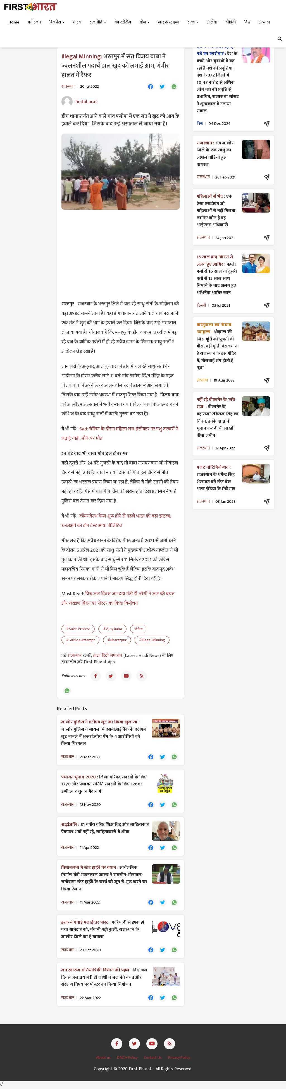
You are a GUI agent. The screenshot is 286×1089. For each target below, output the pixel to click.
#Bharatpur (117, 640)
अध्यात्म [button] (264, 22)
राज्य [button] (192, 22)
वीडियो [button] (230, 22)
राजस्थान (75, 656)
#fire (139, 629)
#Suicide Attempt (80, 640)
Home (13, 22)
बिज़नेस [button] (57, 22)
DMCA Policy (127, 1060)
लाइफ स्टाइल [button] (168, 22)
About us (103, 1060)
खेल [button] (145, 22)
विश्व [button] (247, 22)
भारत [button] (77, 22)
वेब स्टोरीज (123, 22)
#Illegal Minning (152, 640)
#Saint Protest (78, 629)
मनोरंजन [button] (34, 22)
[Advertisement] (120, 255)
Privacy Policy (179, 1060)
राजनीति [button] (97, 22)
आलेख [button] (212, 22)
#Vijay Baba (112, 629)
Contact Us (153, 1060)
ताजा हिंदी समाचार (107, 656)
